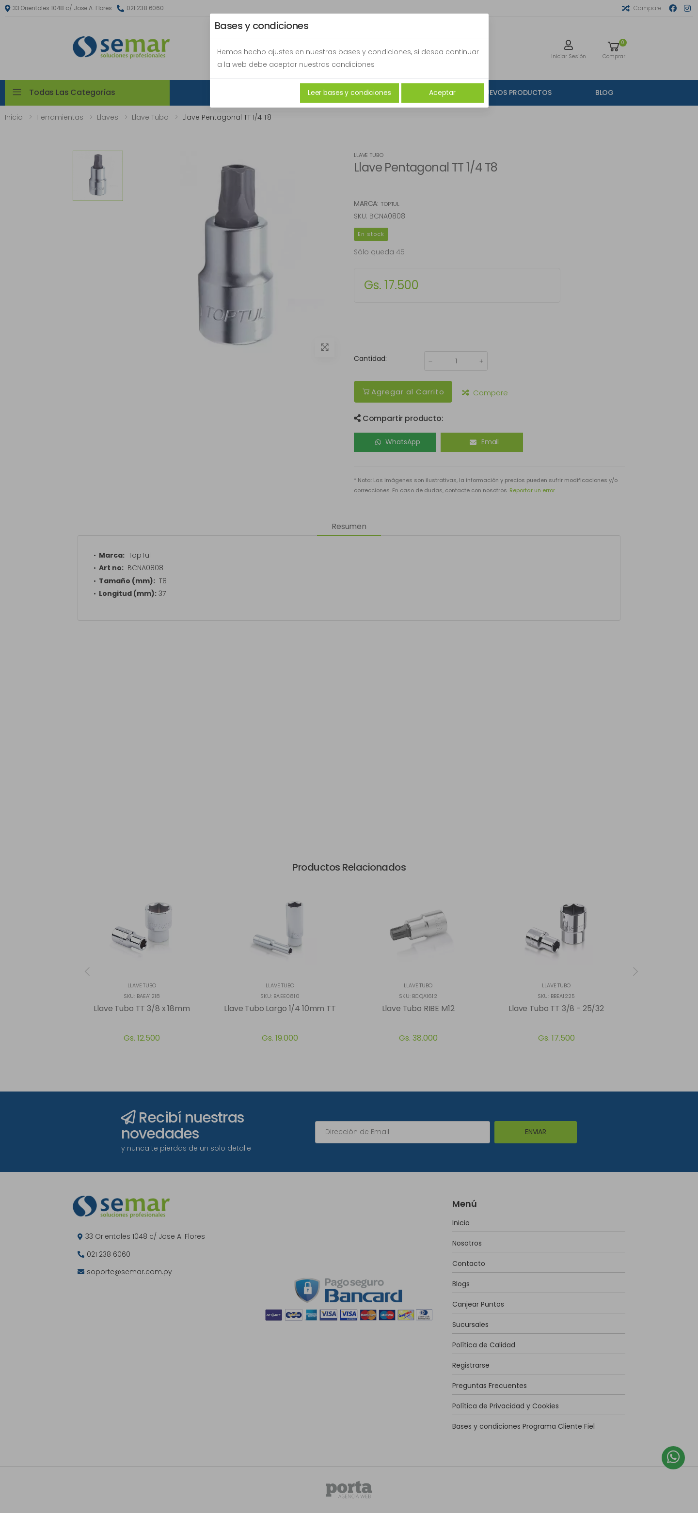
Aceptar (442, 92)
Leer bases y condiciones (349, 92)
